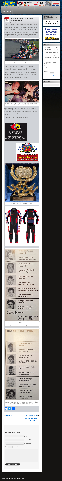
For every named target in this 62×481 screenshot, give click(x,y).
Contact (30, 476)
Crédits (26, 476)
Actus (7, 7)
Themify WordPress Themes (19, 478)
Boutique (50, 7)
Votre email (27, 439)
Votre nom (26, 436)
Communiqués (21, 7)
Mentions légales (20, 476)
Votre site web (27, 443)
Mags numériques (7, 11)
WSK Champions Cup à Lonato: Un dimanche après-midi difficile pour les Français (30, 418)
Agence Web (36, 476)
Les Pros (14, 7)
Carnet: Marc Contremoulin (9, 416)
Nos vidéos (30, 7)
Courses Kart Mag (40, 8)
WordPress (9, 478)
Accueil (3, 8)
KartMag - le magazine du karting (9, 476)
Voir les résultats (51, 75)
